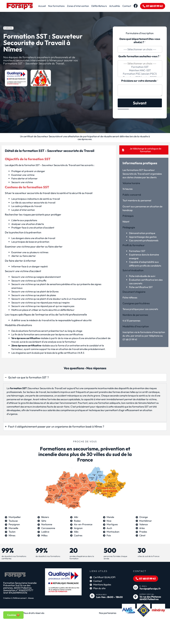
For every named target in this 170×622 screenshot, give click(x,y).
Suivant (140, 102)
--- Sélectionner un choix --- (140, 63)
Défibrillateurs (99, 5)
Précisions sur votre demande (139, 80)
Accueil (42, 5)
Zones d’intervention (78, 5)
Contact (126, 5)
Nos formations (56, 5)
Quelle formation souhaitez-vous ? (139, 56)
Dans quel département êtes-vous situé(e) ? (139, 40)
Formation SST (140, 67)
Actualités (114, 5)
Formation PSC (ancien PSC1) (140, 73)
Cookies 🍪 (13, 614)
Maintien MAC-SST (140, 70)
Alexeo (31, 598)
